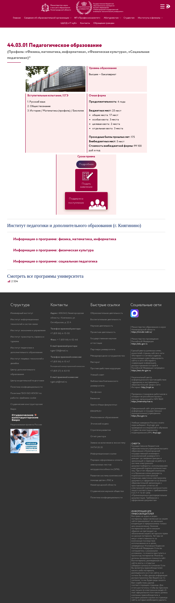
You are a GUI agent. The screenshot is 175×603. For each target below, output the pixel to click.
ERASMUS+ (96, 411)
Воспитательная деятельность (105, 319)
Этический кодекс (99, 423)
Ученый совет (97, 374)
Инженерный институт (21, 313)
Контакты (85, 22)
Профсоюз (96, 392)
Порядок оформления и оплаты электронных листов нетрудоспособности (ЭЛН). (106, 464)
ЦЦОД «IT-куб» (69, 22)
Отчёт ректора (98, 436)
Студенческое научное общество (107, 491)
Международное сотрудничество (107, 355)
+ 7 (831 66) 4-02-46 (64, 339)
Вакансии (95, 398)
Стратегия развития (100, 430)
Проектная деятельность (102, 332)
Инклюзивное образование (104, 417)
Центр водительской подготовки (27, 380)
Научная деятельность (101, 326)
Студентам (128, 17)
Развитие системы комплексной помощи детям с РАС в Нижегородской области (106, 480)
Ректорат (95, 362)
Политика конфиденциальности (26, 387)
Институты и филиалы (149, 17)
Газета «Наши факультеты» (103, 404)
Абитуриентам (111, 17)
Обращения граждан (103, 22)
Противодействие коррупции (105, 368)
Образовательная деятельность (106, 313)
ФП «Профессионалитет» (87, 17)
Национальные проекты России (26, 424)
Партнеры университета (102, 349)
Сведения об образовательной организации (46, 17)
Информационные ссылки (103, 453)
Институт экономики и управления (27, 330)
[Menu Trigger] (162, 6)
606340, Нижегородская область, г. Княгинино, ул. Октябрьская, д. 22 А (67, 318)
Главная (17, 17)
